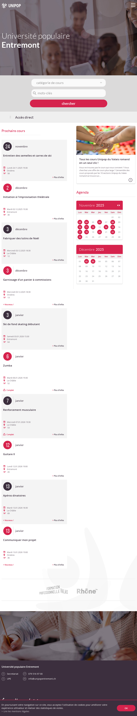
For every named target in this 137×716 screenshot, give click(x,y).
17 (80, 232)
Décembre (91, 249)
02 (86, 261)
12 (93, 227)
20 (99, 232)
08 (113, 222)
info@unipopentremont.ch (42, 678)
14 (106, 227)
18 (86, 232)
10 (80, 227)
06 (99, 222)
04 (86, 222)
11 (86, 227)
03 (80, 222)
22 (113, 232)
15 (113, 227)
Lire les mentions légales (16, 711)
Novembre (91, 205)
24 (80, 237)
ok (126, 708)
